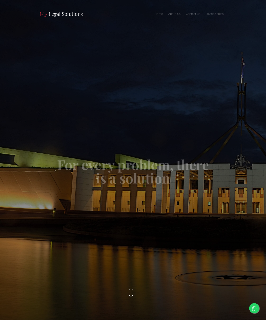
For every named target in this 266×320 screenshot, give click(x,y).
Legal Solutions (61, 13)
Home (159, 13)
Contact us (193, 13)
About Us (174, 13)
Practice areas (214, 13)
